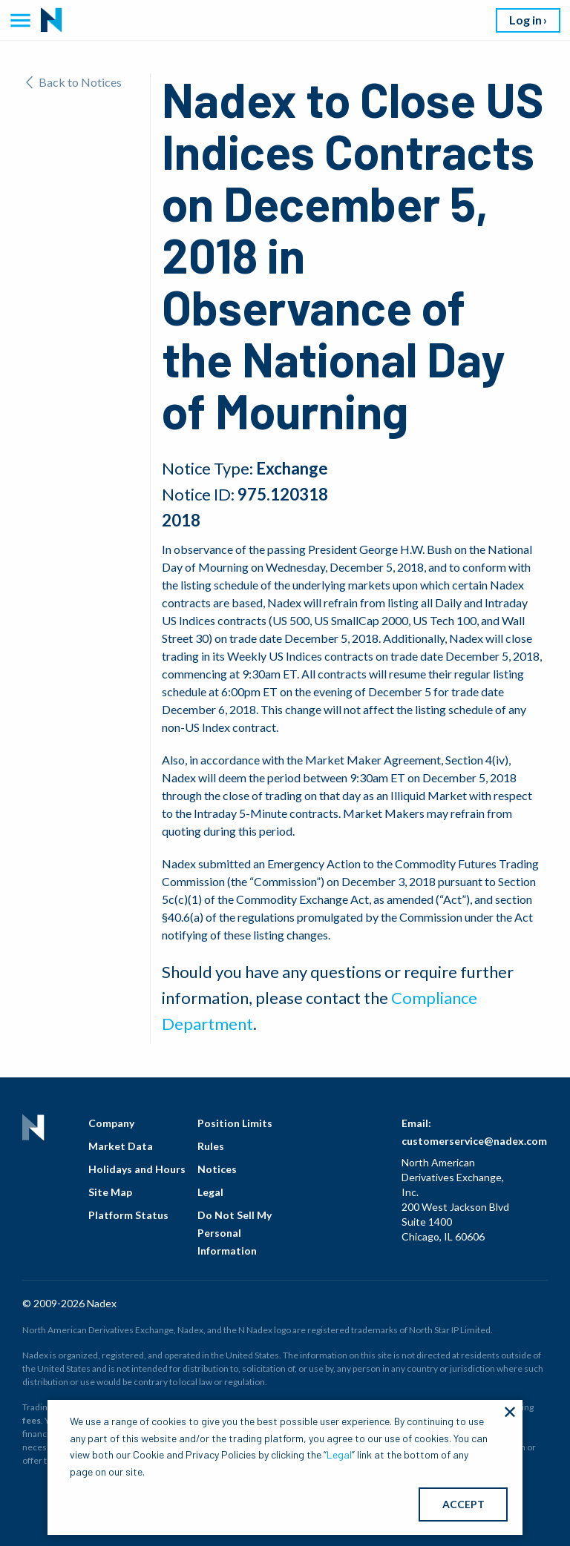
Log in (525, 20)
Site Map (110, 1192)
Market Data (120, 1146)
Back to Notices (74, 82)
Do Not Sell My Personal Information (234, 1233)
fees (31, 1420)
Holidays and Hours (137, 1169)
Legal (210, 1192)
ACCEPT (463, 1504)
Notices (217, 1169)
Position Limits (234, 1123)
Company (111, 1123)
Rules (210, 1146)
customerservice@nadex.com (474, 1140)
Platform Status (128, 1215)
